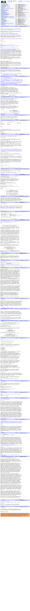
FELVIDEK (19, 607)
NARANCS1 (2, 609)
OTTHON (8, 609)
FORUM (27, 607)
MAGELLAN (13, 608)
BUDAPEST (12, 607)
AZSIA (9, 607)
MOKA (20, 608)
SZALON (27, 609)
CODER (15, 607)
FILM (21, 607)
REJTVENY (18, 609)
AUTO (8, 607)
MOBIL (18, 608)
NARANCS (24, 608)
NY (4, 609)
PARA (14, 609)
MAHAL (16, 608)
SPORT (23, 609)
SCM (20, 609)
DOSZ (17, 607)
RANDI (16, 609)
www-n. (7, 119)
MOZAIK (22, 608)
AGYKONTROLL (3, 607)
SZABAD (25, 609)
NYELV (6, 609)
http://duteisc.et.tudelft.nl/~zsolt (7, 84)
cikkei (24, 4)
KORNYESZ (2, 608)
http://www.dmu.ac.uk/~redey (16, 128)
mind (5, 6)
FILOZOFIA (24, 607)
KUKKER (5, 608)
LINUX (10, 608)
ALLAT (6, 607)
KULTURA (8, 608)
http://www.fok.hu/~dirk (18, 370)
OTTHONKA (11, 609)
